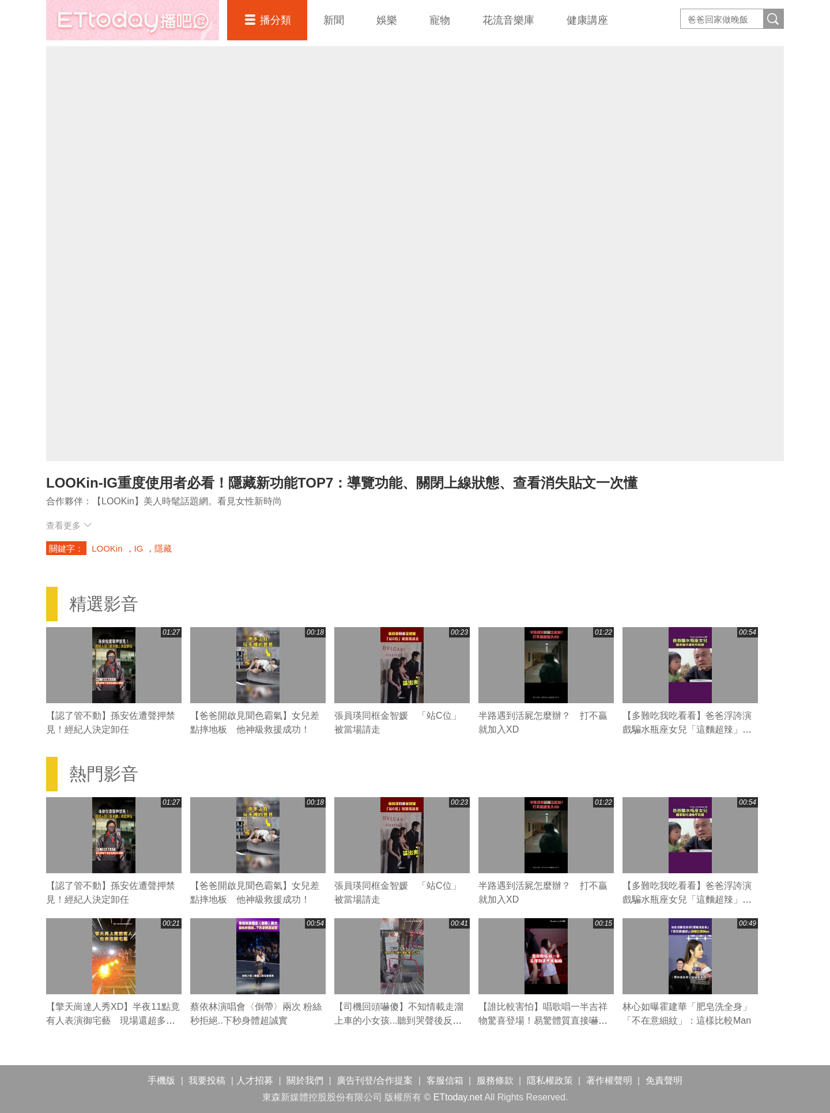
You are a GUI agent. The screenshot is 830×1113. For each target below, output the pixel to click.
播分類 (275, 20)
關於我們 (304, 1080)
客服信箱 (445, 1080)
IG (139, 548)
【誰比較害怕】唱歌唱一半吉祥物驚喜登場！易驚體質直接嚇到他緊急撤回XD (543, 1020)
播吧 (132, 20)
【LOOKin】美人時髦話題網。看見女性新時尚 (187, 501)
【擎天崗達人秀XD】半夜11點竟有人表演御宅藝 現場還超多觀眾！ (113, 1020)
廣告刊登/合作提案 (375, 1080)
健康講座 (587, 20)
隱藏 (163, 548)
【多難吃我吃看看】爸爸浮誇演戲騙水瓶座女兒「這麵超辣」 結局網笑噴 (687, 729)
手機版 (161, 1080)
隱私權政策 (550, 1080)
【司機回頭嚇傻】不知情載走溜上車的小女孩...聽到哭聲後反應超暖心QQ (398, 1020)
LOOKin (107, 548)
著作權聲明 (609, 1080)
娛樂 (386, 20)
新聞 (333, 20)
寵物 (439, 20)
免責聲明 (664, 1080)
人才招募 (254, 1080)
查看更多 (69, 525)
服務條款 (495, 1080)
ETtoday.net (457, 1097)
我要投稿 (206, 1080)
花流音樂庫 (508, 20)
